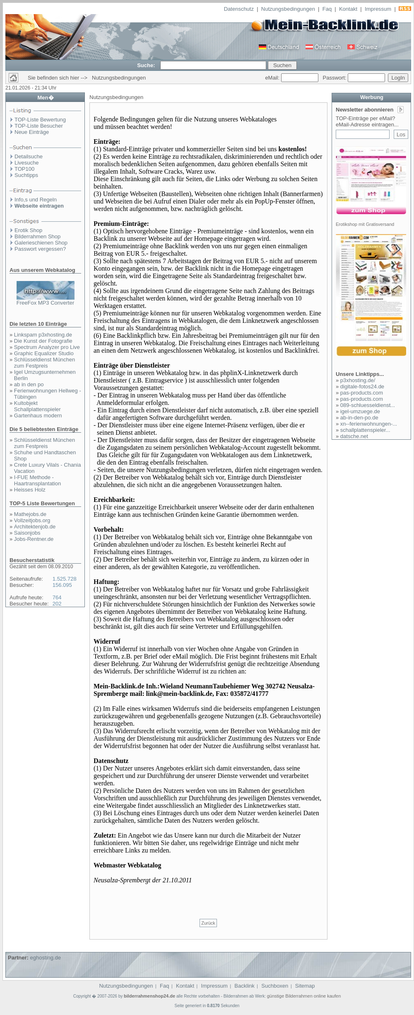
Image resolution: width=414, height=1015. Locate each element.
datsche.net (354, 436)
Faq (327, 9)
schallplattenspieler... (365, 430)
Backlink (244, 986)
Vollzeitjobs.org (32, 520)
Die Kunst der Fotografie (43, 341)
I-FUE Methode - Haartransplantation (37, 480)
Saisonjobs (27, 533)
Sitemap (305, 986)
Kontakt (348, 9)
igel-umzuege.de (360, 411)
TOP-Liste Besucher (38, 126)
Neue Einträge (31, 132)
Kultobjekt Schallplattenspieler (37, 406)
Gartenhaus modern (38, 415)
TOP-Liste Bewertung (40, 119)
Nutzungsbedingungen (288, 9)
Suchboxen (274, 986)
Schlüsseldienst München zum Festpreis (44, 362)
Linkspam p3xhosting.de (43, 335)
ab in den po (29, 384)
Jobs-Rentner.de (33, 539)
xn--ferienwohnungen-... (368, 424)
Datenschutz (239, 9)
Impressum (378, 9)
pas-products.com (361, 393)
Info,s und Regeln (35, 199)
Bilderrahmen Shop (37, 236)
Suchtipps (26, 175)
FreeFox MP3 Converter (45, 303)
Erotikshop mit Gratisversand (365, 224)
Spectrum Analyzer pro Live (47, 347)
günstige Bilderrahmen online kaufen (304, 995)
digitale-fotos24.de (362, 386)
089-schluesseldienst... (367, 405)
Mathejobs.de (30, 514)
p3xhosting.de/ (357, 380)
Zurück (208, 923)
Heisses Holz (30, 490)
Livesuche (26, 163)
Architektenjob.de (34, 526)
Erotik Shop (28, 230)
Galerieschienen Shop (40, 243)
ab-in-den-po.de (359, 417)
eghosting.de (45, 957)
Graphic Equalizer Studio (44, 353)
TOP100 (24, 169)
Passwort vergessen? (40, 249)
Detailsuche (28, 156)
